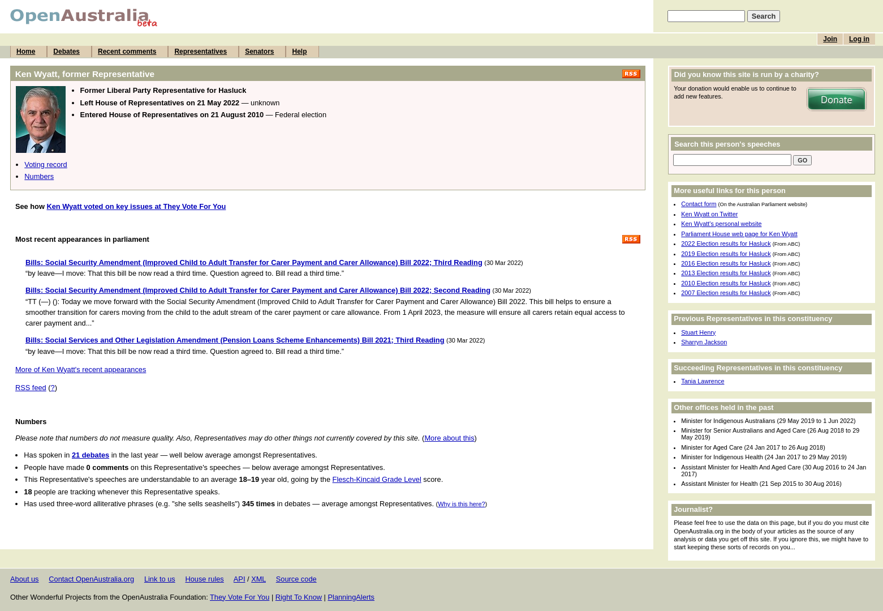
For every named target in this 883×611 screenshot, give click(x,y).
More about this (449, 438)
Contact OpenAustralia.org (91, 579)
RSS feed (30, 387)
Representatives (200, 51)
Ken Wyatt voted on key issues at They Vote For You (136, 206)
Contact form (698, 203)
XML (258, 579)
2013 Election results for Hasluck (725, 273)
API (239, 579)
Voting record (45, 164)
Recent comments (127, 51)
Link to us (159, 579)
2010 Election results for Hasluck (725, 283)
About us (24, 579)
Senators (259, 51)
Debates (66, 51)
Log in (859, 39)
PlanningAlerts (351, 597)
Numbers (39, 176)
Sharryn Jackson (704, 342)
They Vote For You (239, 597)
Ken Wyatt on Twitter (709, 214)
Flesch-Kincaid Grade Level (377, 479)
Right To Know (298, 597)
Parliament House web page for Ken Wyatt (739, 233)
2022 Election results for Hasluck (725, 243)
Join (830, 39)
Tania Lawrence (702, 381)
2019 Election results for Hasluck (725, 253)
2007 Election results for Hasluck (725, 292)
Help (299, 51)
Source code (296, 579)
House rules (204, 579)
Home (25, 51)
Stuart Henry (698, 332)
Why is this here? (461, 504)
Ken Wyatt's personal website (721, 223)
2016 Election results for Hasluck (725, 263)
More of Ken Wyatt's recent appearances (80, 369)
